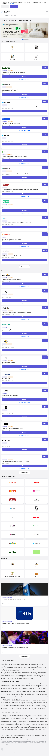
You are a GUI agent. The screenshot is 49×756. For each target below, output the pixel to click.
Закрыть (5, 7)
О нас (2, 737)
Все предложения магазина (24, 79)
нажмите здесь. (11, 3)
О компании (3, 751)
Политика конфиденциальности (17, 735)
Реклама (10, 751)
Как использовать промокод (11, 737)
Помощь (21, 737)
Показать (24, 76)
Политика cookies (5, 735)
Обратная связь (16, 751)
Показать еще (24, 266)
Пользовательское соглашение (33, 735)
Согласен (13, 7)
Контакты (43, 735)
